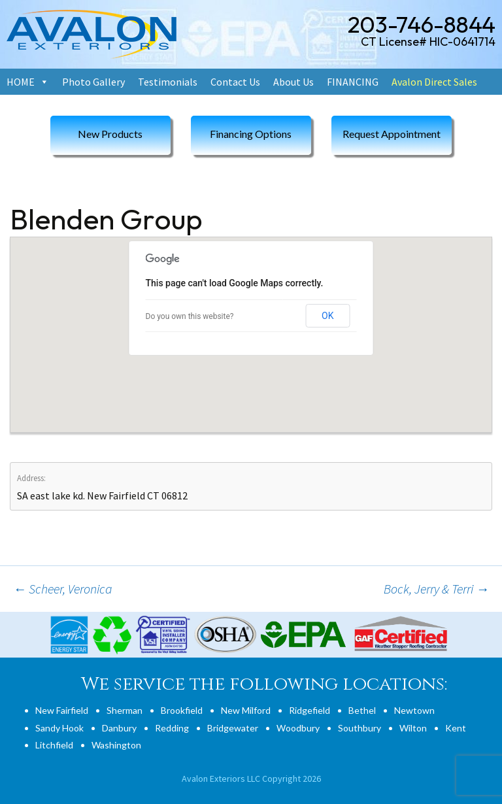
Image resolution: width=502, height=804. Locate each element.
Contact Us (235, 81)
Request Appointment (392, 133)
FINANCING (352, 81)
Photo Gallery (93, 81)
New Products (110, 133)
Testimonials (167, 81)
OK (327, 315)
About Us (293, 81)
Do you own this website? (190, 316)
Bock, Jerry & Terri (436, 588)
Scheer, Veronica (62, 588)
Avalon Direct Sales (434, 81)
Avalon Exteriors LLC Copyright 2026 (251, 778)
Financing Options (251, 133)
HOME (21, 81)
